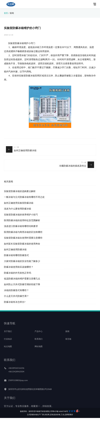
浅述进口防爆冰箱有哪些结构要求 (21, 226)
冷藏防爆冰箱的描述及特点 (72, 165)
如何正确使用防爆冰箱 (25, 150)
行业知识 (8, 342)
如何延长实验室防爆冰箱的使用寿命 (22, 243)
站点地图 (8, 349)
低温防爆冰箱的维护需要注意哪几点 (22, 278)
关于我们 (8, 334)
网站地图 (39, 349)
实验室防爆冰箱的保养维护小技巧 (21, 214)
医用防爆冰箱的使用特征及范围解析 (22, 220)
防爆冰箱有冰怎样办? (14, 301)
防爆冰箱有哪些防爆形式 (16, 255)
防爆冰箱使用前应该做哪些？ (18, 266)
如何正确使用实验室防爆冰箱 (18, 202)
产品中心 (39, 334)
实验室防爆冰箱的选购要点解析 (20, 191)
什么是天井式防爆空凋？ (16, 296)
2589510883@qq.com (18, 383)
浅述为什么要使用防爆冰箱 (17, 208)
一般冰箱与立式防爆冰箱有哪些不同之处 (24, 197)
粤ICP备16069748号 (60, 411)
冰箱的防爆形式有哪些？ (16, 290)
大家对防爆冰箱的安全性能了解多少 (22, 261)
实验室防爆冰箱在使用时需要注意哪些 (23, 237)
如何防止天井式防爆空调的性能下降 (22, 284)
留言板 (68, 342)
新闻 (12, 13)
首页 (6, 13)
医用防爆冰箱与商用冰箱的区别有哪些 (23, 232)
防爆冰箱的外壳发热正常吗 (17, 272)
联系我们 (39, 342)
